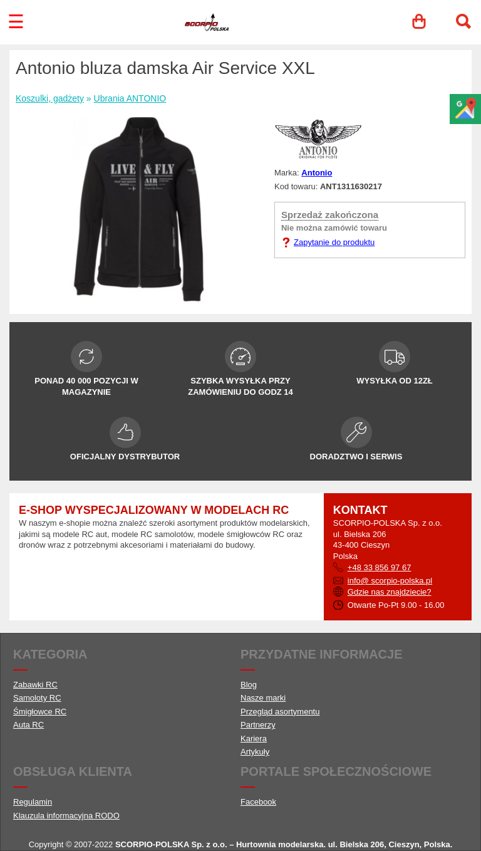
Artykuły (254, 751)
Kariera (253, 738)
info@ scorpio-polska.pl (390, 580)
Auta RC (28, 724)
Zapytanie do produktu (334, 242)
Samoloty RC (37, 697)
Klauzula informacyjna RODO (66, 815)
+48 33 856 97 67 (379, 567)
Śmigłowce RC (39, 711)
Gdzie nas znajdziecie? (390, 592)
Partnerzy (258, 724)
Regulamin (32, 802)
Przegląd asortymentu (279, 711)
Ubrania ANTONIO (130, 98)
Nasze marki (263, 697)
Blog (248, 684)
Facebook (258, 802)
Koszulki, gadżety (50, 98)
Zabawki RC (35, 684)
